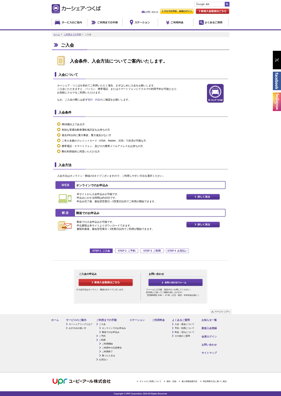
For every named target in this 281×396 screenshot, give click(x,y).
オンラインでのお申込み (114, 328)
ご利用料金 (158, 320)
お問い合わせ (151, 12)
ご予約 (102, 336)
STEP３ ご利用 (152, 250)
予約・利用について (184, 328)
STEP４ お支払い (177, 250)
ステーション (137, 320)
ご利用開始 (107, 343)
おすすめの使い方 (77, 328)
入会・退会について (184, 324)
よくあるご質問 (181, 320)
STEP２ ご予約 (126, 250)
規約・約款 (94, 99)
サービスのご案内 (76, 320)
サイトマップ (209, 352)
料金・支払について (184, 332)
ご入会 (102, 324)
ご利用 (102, 340)
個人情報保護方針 (190, 381)
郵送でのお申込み (110, 332)
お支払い (103, 359)
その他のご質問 (182, 336)
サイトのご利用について (150, 381)
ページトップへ (222, 311)
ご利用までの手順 (72, 34)
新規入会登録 (209, 328)
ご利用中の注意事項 (112, 347)
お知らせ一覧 (209, 320)
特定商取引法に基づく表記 (215, 381)
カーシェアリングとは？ (81, 324)
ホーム (57, 34)
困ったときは (108, 355)
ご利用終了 (107, 351)
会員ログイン (209, 336)
